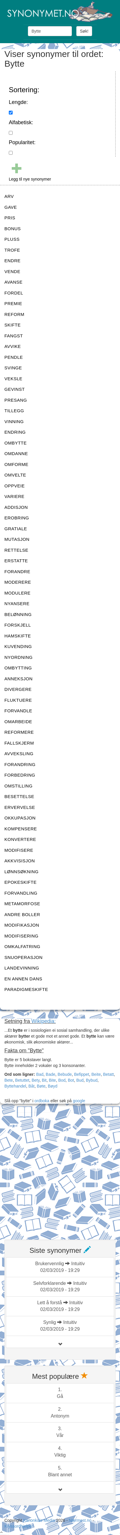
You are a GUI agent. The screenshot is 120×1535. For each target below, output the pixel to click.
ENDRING (15, 432)
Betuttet (22, 1080)
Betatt (108, 1074)
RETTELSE (16, 550)
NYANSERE (16, 603)
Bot (71, 1080)
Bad (39, 1074)
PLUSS (12, 239)
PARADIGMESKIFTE (26, 989)
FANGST (13, 335)
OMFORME (16, 464)
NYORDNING (18, 657)
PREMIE (13, 303)
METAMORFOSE (22, 903)
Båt (31, 1086)
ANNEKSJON (18, 678)
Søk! (84, 31)
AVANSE (13, 282)
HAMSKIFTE (17, 635)
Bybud (92, 1080)
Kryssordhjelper (18, 1526)
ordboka (41, 1100)
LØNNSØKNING (21, 871)
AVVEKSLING (18, 753)
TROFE (12, 250)
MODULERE (17, 592)
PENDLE (13, 357)
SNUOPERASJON (23, 957)
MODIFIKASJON (21, 925)
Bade (50, 1074)
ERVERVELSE (19, 807)
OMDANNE (16, 453)
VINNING (14, 421)
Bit (44, 1080)
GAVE (10, 207)
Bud (80, 1080)
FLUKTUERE (18, 700)
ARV (9, 196)
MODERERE (17, 582)
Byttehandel (15, 1086)
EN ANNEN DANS (23, 978)
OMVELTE (15, 474)
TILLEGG (14, 410)
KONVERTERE (20, 839)
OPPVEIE (14, 485)
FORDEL (13, 292)
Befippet (81, 1074)
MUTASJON (16, 539)
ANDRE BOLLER (22, 914)
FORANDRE (17, 571)
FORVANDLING (20, 893)
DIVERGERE (18, 689)
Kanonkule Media (39, 1520)
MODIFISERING (21, 935)
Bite (52, 1080)
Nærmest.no (80, 1520)
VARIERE (14, 496)
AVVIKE (12, 346)
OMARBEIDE (18, 721)
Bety (36, 1080)
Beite (96, 1074)
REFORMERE (19, 732)
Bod (61, 1080)
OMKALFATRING (22, 946)
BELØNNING (18, 614)
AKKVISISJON (19, 860)
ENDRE (12, 260)
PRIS (9, 217)
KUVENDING (18, 646)
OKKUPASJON (20, 817)
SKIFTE (12, 324)
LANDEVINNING (21, 967)
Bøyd (53, 1086)
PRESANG (15, 400)
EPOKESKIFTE (20, 882)
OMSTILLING (18, 785)
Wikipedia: (43, 1021)
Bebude (65, 1074)
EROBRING (16, 517)
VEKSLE (13, 378)
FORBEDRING (19, 774)
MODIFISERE (18, 850)
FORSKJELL (17, 624)
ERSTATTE (16, 560)
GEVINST (14, 389)
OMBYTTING (18, 667)
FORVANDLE (18, 710)
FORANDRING (20, 764)
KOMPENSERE (20, 828)
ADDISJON (16, 507)
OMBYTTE (15, 442)
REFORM (14, 314)
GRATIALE (15, 528)
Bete (8, 1080)
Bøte (41, 1086)
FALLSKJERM (19, 742)
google (79, 1100)
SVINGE (13, 367)
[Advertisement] (60, 1172)
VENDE (12, 271)
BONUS (12, 228)
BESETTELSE (19, 796)
